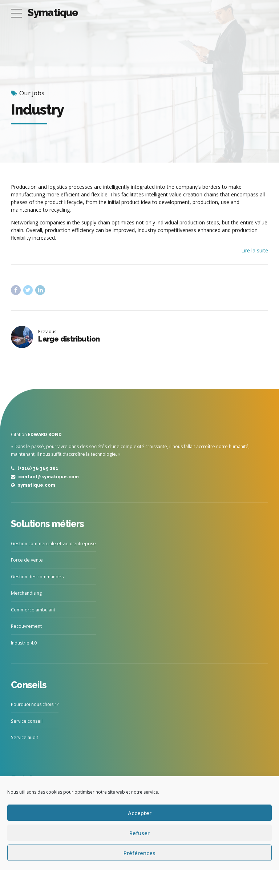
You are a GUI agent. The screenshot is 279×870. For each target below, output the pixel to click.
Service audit (24, 737)
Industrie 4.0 (24, 643)
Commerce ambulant (33, 610)
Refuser (139, 833)
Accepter (139, 813)
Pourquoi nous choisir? (34, 704)
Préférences (139, 853)
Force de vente (27, 560)
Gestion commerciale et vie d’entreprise (53, 543)
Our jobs (31, 93)
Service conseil (27, 721)
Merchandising (26, 593)
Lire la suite (254, 250)
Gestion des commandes (37, 577)
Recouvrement (26, 626)
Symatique (53, 13)
